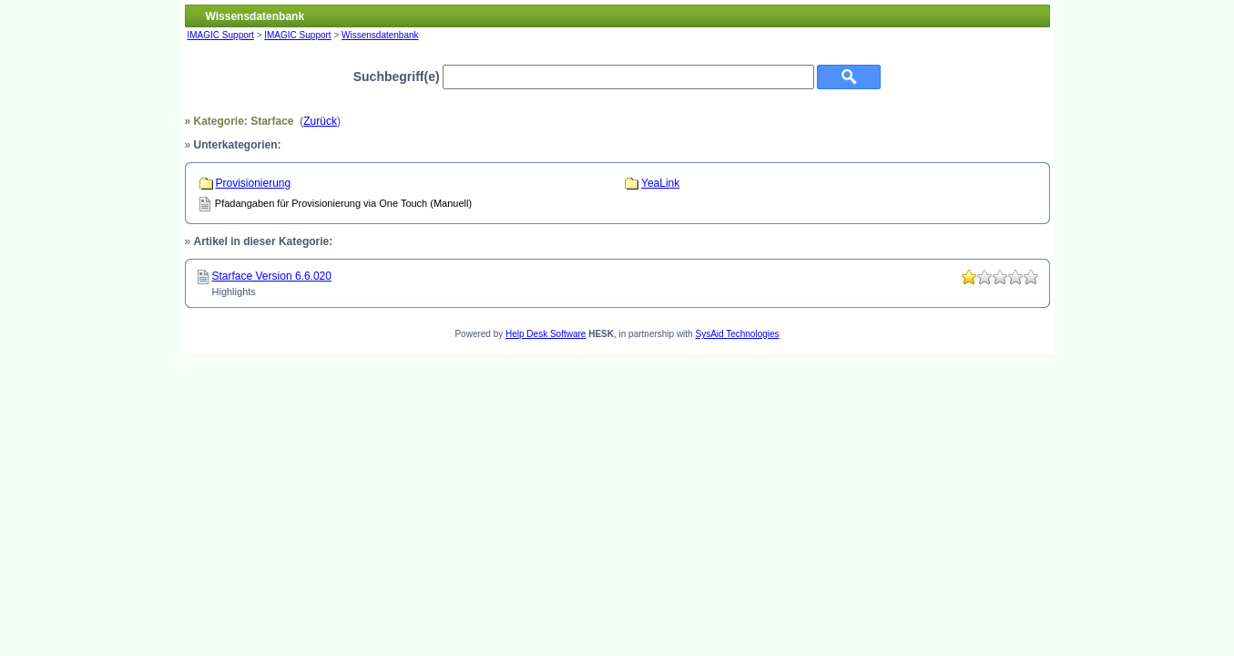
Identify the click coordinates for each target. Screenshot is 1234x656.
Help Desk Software (545, 334)
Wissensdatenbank (380, 35)
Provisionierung (253, 183)
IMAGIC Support (221, 35)
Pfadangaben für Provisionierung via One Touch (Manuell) (343, 203)
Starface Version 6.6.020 (271, 276)
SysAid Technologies (737, 334)
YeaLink (660, 183)
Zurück (320, 121)
